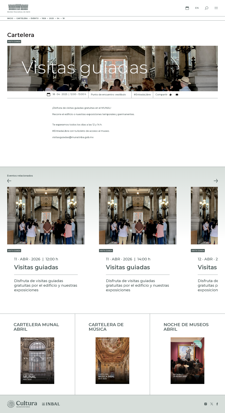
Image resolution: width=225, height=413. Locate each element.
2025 (51, 18)
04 (58, 18)
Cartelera (22, 18)
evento (35, 18)
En (197, 8)
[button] (9, 181)
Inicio (10, 18)
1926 (44, 18)
